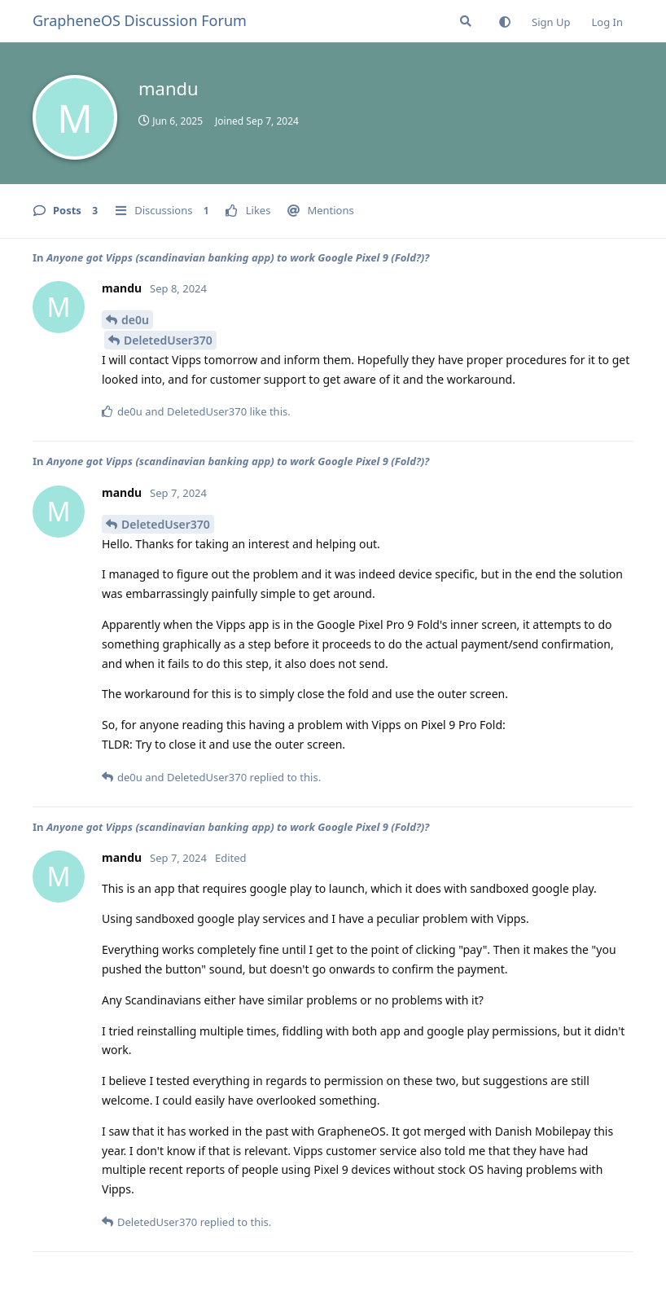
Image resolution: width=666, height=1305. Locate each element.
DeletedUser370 (168, 340)
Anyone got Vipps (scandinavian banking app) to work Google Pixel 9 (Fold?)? (237, 257)
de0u (135, 319)
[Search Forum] (465, 21)
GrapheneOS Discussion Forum (140, 20)
